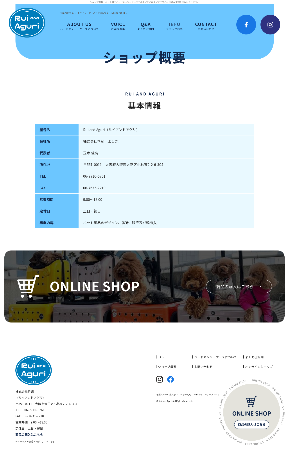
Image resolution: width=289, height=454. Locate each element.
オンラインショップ (259, 366)
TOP (161, 357)
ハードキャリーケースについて (215, 357)
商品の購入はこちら (235, 286)
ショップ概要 (167, 366)
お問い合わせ (203, 366)
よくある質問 (254, 357)
